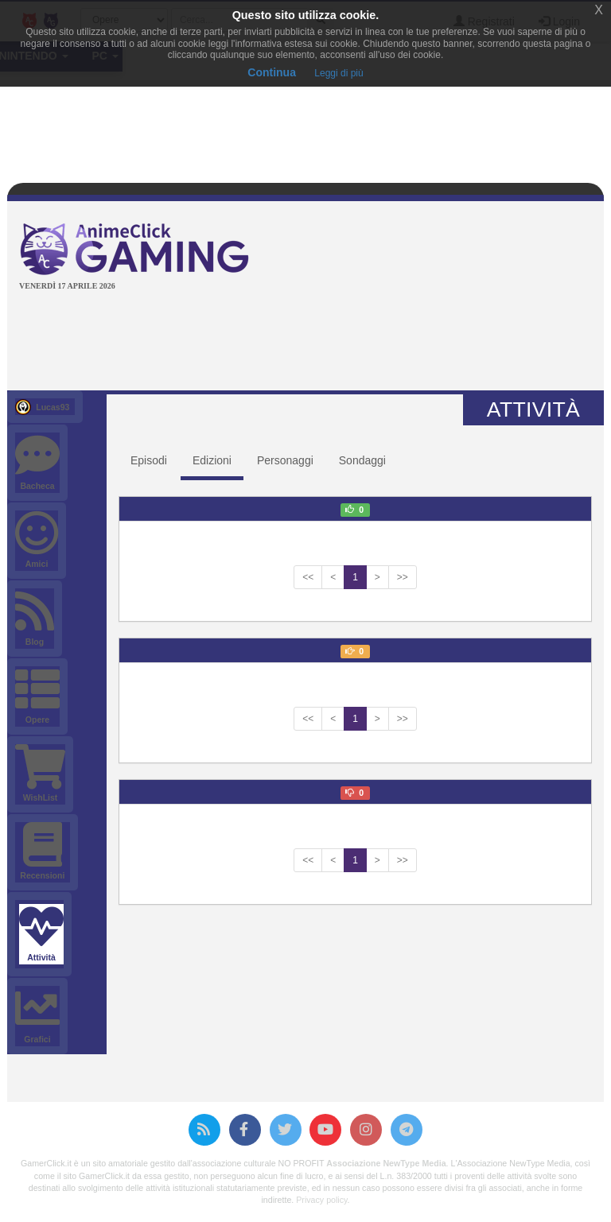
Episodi (148, 460)
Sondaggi (362, 460)
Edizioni (212, 460)
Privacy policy (321, 1200)
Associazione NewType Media (386, 1163)
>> (402, 577)
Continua (271, 72)
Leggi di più (338, 73)
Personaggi (285, 460)
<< (307, 577)
